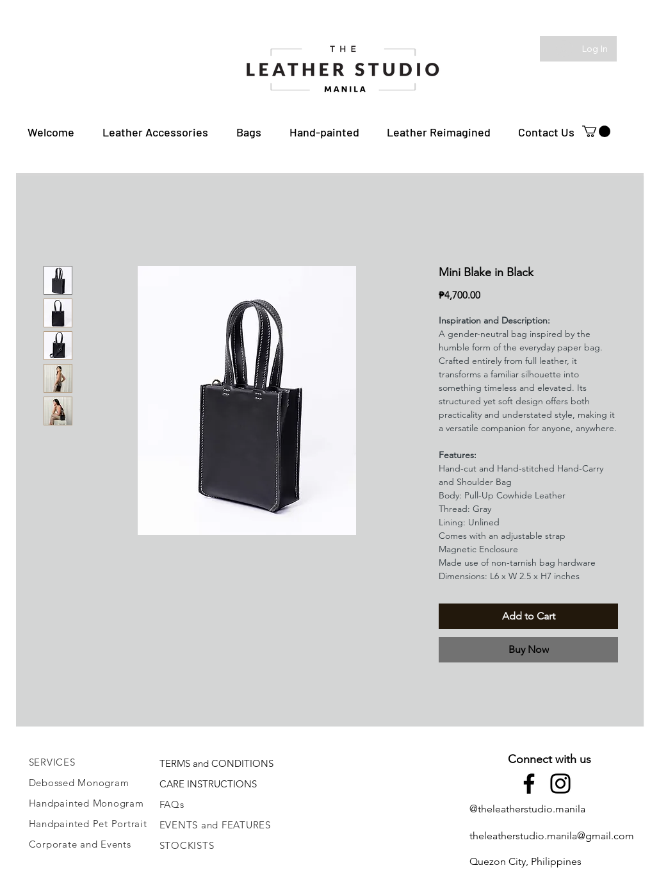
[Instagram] (560, 783)
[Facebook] (529, 783)
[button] (155, 132)
